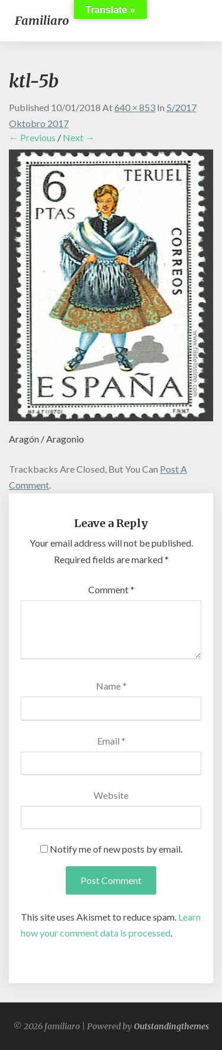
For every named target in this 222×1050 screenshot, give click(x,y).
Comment (111, 589)
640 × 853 (134, 107)
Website (111, 795)
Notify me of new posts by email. (116, 848)
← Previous (32, 137)
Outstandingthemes (171, 1026)
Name (111, 685)
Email (111, 740)
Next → (79, 137)
